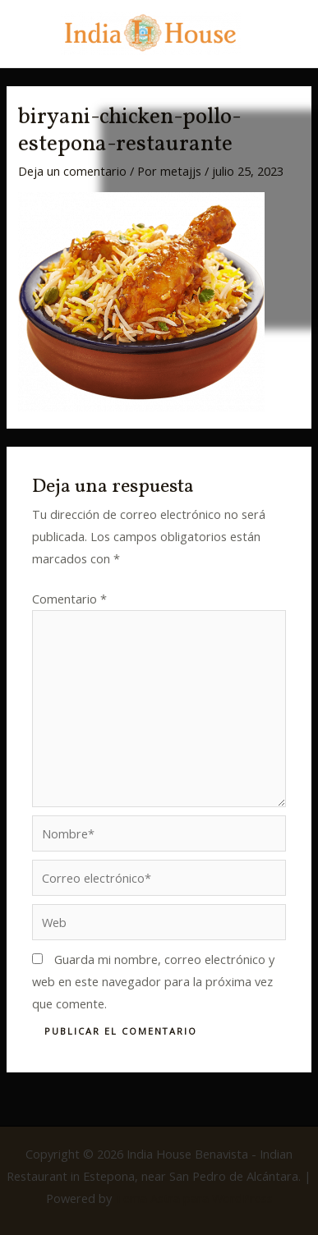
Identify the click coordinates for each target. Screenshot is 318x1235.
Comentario (69, 598)
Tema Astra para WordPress (194, 1198)
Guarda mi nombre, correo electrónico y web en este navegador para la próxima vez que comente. (153, 981)
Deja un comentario (72, 171)
